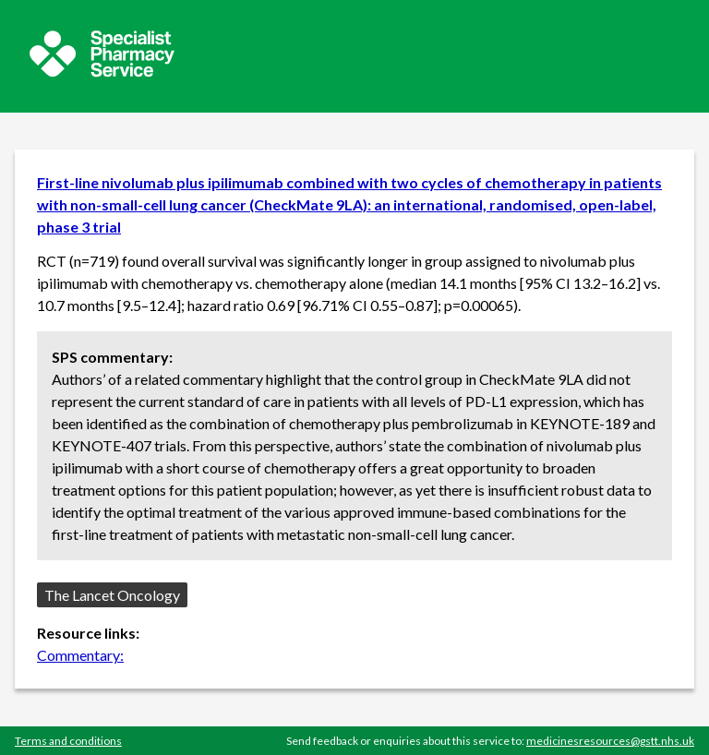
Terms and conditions (68, 741)
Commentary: (80, 655)
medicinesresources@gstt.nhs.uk (610, 741)
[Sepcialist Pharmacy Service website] (102, 71)
